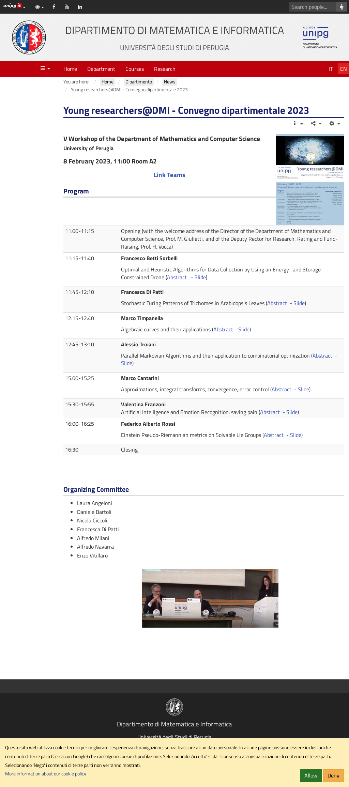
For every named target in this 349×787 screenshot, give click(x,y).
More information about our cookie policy (45, 773)
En (343, 69)
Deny (333, 775)
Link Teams (169, 174)
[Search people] (341, 7)
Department (101, 69)
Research (165, 69)
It (331, 69)
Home (70, 69)
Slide (200, 277)
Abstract (177, 277)
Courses (134, 69)
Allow (310, 775)
